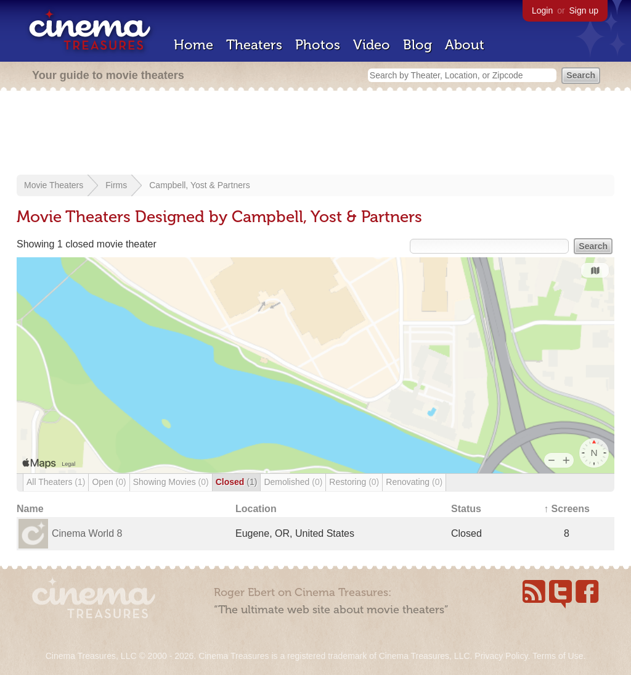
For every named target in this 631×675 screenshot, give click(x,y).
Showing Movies (171, 482)
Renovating (414, 482)
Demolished (293, 482)
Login (542, 10)
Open (109, 482)
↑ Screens (566, 508)
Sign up (583, 10)
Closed (237, 482)
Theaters (254, 44)
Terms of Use (557, 656)
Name (30, 508)
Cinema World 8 (87, 533)
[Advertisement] (315, 134)
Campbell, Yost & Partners (199, 185)
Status (466, 508)
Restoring (354, 482)
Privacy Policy (500, 656)
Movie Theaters (53, 185)
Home (193, 44)
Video (371, 44)
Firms (116, 185)
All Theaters (55, 482)
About (464, 44)
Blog (417, 44)
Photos (317, 44)
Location (256, 508)
